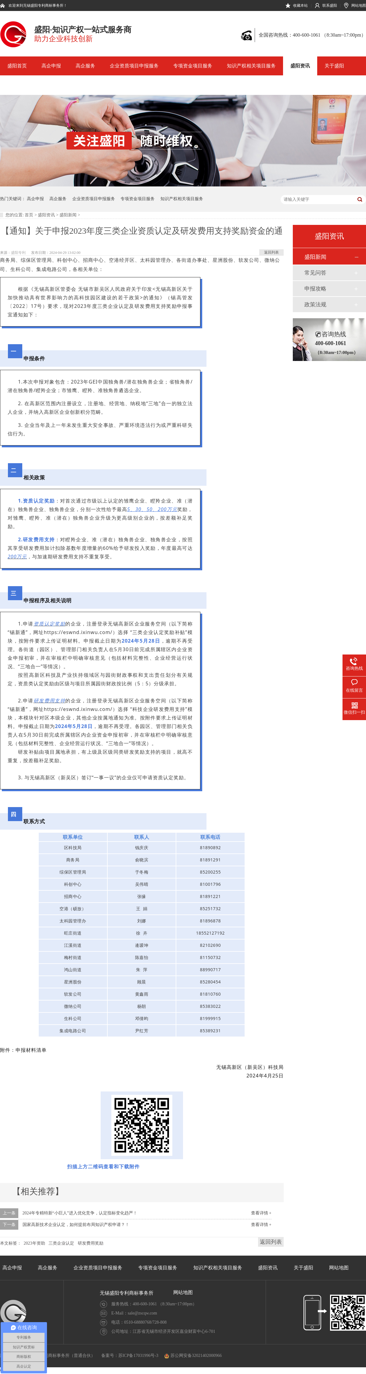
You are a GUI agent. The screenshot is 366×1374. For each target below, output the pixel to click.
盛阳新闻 (68, 215)
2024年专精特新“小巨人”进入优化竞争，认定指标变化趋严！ (80, 1213)
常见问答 (315, 273)
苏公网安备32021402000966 (193, 1355)
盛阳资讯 (300, 65)
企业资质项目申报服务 (134, 65)
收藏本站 (300, 5)
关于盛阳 (334, 65)
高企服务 (85, 65)
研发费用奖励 (90, 1243)
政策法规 (315, 304)
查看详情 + (261, 1213)
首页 (29, 215)
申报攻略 (315, 289)
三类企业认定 (61, 1243)
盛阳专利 (18, 253)
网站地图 (358, 5)
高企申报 (51, 65)
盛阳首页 (17, 65)
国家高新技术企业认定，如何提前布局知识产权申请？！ (76, 1224)
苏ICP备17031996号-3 (138, 1355)
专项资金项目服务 (192, 65)
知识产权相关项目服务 (251, 65)
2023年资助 (34, 1243)
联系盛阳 (329, 5)
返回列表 (271, 252)
